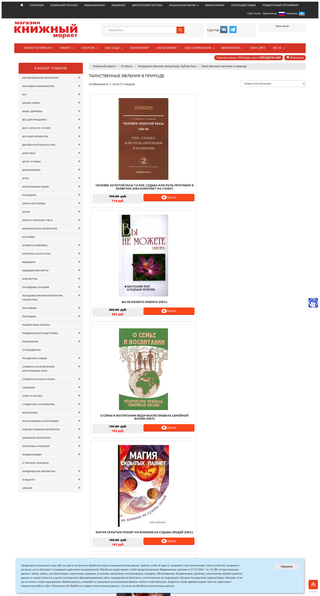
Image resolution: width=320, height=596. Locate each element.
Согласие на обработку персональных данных (147, 586)
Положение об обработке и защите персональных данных (85, 586)
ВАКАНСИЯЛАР (214, 5)
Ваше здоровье (51, 111)
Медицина (51, 261)
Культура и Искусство (51, 253)
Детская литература (51, 136)
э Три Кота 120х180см (35, 463)
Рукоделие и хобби (51, 358)
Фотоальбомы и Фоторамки (51, 420)
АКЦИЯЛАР (118, 5)
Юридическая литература (51, 471)
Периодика (51, 316)
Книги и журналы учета (51, 220)
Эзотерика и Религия (51, 446)
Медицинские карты (51, 270)
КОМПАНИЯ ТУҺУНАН (64, 5)
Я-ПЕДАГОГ (51, 479)
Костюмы (28, 237)
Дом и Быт (51, 153)
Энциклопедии (51, 454)
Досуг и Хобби (51, 161)
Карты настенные (51, 203)
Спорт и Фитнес (51, 395)
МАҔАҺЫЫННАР (94, 5)
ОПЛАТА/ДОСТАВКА (243, 5)
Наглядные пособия (51, 287)
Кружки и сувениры (51, 245)
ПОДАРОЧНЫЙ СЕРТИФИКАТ (280, 5)
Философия (51, 412)
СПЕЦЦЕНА (51, 387)
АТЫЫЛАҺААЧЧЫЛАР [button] (184, 5)
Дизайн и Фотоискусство (51, 144)
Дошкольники (51, 169)
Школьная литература (51, 437)
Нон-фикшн (51, 307)
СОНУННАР (120, 557)
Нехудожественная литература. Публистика (51, 297)
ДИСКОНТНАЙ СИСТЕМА (147, 5)
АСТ (51, 94)
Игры (51, 178)
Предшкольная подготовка (51, 333)
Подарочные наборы (36, 325)
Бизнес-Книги (51, 102)
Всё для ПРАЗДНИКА (51, 119)
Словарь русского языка (51, 379)
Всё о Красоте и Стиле (51, 127)
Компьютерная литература (51, 228)
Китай (51, 211)
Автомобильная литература (51, 77)
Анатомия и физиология (51, 86)
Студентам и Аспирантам (51, 404)
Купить (128, 169)
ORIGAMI (51, 487)
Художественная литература (51, 429)
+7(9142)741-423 (269, 57)
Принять (287, 566)
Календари (51, 194)
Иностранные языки (51, 186)
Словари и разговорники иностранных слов (51, 368)
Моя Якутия (51, 278)
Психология (51, 341)
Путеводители (31, 350)
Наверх (313, 586)
